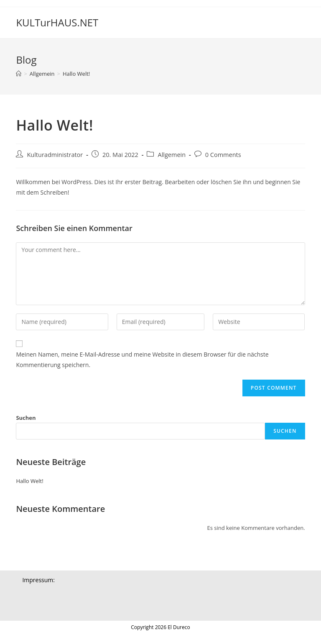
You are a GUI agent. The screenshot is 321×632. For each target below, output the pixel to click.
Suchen (26, 417)
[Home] (18, 73)
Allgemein (172, 155)
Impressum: (38, 580)
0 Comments (223, 155)
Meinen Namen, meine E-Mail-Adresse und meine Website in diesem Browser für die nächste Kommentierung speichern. (142, 359)
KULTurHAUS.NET (57, 22)
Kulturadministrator (55, 155)
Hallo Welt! (76, 73)
